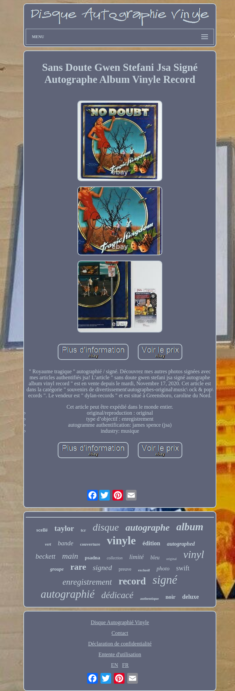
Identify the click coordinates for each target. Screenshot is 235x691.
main (70, 556)
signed (102, 567)
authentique (149, 598)
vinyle (121, 540)
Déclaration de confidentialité (120, 644)
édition (151, 543)
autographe (148, 527)
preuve (125, 569)
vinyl (193, 554)
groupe (56, 569)
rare (78, 567)
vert (48, 544)
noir (171, 597)
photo (163, 568)
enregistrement (87, 581)
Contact (119, 633)
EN (114, 665)
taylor (64, 528)
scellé (42, 530)
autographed (181, 544)
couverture (90, 544)
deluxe (190, 596)
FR (125, 665)
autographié (67, 594)
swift (183, 568)
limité (136, 556)
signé (165, 579)
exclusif (144, 570)
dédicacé (117, 595)
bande (65, 543)
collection (115, 558)
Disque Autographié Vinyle (120, 622)
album (189, 527)
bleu (155, 557)
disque (106, 527)
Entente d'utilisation (119, 654)
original (171, 559)
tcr (83, 530)
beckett (45, 556)
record (132, 581)
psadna (92, 557)
